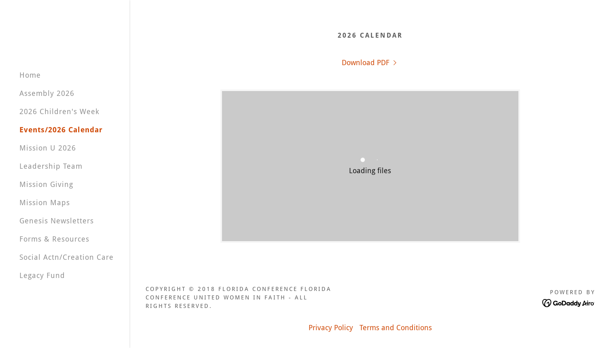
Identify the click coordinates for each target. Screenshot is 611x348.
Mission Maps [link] (44, 202)
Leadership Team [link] (50, 166)
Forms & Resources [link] (54, 239)
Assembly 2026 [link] (46, 93)
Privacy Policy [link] (331, 327)
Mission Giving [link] (46, 184)
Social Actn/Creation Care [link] (66, 257)
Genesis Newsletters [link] (56, 220)
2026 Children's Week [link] (59, 111)
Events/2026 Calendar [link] (61, 129)
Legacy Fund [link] (42, 275)
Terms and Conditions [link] (395, 327)
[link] (370, 62)
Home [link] (30, 75)
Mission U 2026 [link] (47, 148)
